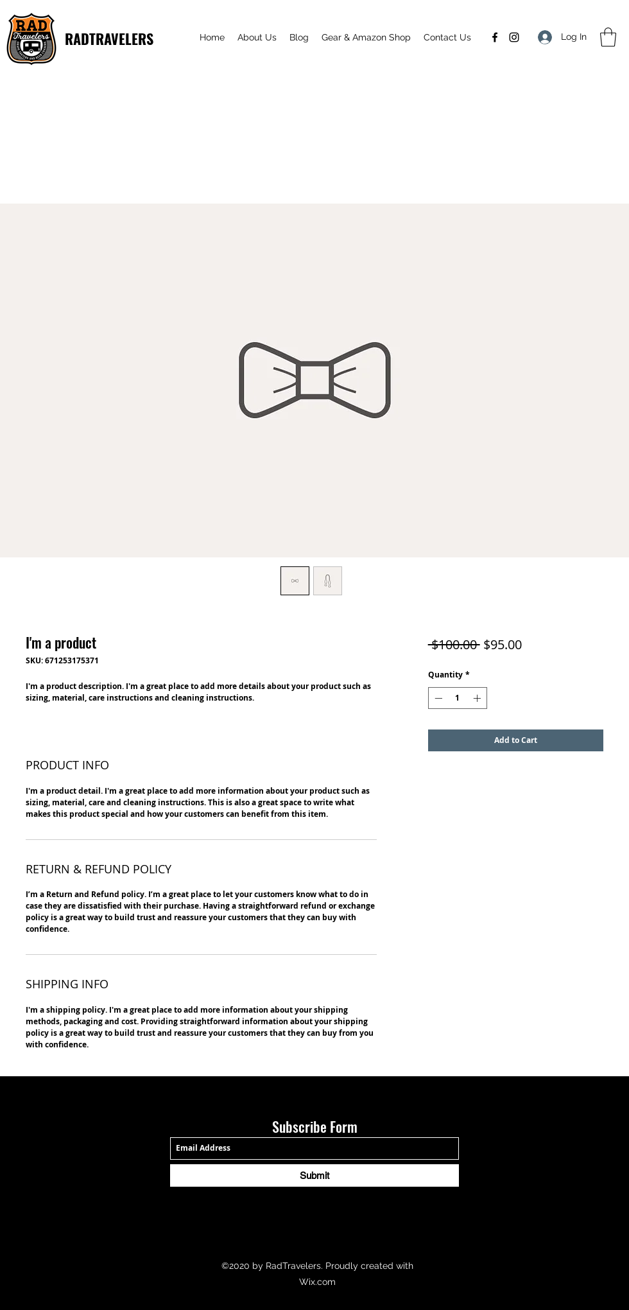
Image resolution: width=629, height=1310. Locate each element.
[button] (608, 37)
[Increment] (478, 698)
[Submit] (314, 1175)
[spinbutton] (457, 698)
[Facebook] (494, 37)
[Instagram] (514, 37)
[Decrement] (437, 698)
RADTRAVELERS (109, 38)
